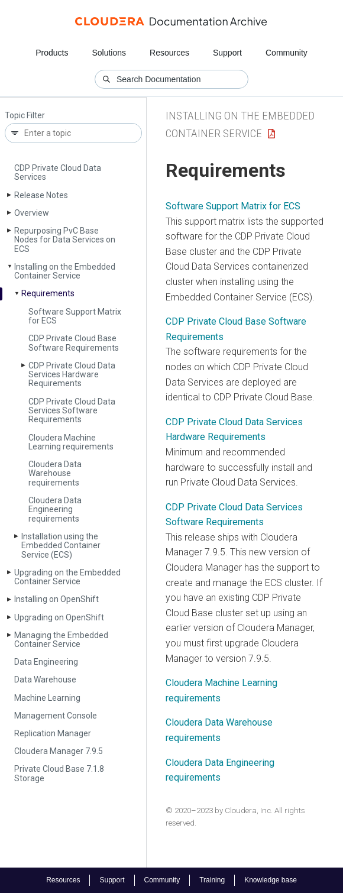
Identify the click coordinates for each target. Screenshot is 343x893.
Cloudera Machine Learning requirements (71, 442)
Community (287, 52)
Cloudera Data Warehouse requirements (55, 473)
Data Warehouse (45, 679)
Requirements (48, 293)
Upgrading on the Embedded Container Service (67, 577)
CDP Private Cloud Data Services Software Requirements (71, 411)
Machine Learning (47, 698)
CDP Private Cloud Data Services (57, 172)
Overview (31, 213)
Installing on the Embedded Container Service (64, 271)
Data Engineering (46, 661)
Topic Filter (25, 115)
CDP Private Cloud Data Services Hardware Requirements (71, 375)
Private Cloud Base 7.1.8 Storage (59, 773)
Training (212, 880)
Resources (169, 52)
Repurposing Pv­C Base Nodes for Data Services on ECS (64, 240)
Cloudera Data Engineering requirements (55, 509)
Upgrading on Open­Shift (59, 617)
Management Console (55, 715)
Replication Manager (52, 733)
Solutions (109, 52)
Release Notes (41, 195)
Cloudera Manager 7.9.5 (58, 751)
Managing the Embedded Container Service (61, 639)
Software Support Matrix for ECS (74, 316)
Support (227, 52)
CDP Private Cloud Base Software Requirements (73, 343)
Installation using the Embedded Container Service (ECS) (61, 545)
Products (51, 52)
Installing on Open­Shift (56, 599)
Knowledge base (270, 880)
